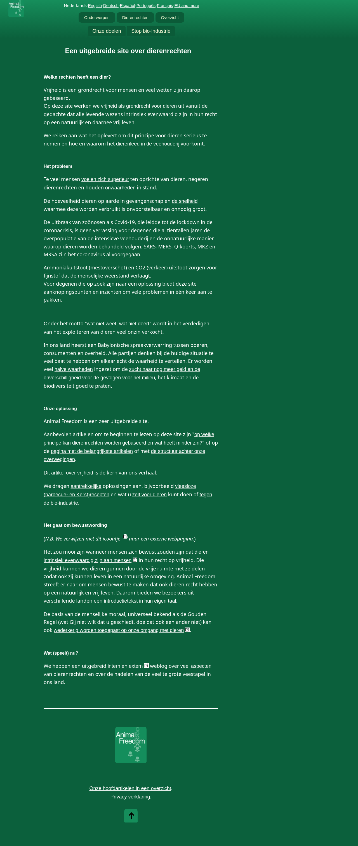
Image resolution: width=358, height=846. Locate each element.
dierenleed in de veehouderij (147, 144)
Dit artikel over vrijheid (68, 473)
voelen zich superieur (105, 179)
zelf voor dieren (149, 494)
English (95, 5)
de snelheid (184, 201)
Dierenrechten (135, 17)
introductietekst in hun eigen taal (140, 601)
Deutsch (111, 5)
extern (136, 666)
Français (165, 5)
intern (114, 666)
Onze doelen (107, 31)
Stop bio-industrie (150, 31)
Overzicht (170, 17)
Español (127, 5)
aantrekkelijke (85, 486)
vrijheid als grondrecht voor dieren (139, 106)
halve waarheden (74, 369)
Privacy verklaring (130, 797)
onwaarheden (120, 188)
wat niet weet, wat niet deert (118, 323)
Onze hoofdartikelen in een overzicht (130, 788)
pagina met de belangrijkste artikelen (92, 451)
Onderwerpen (97, 17)
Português (146, 5)
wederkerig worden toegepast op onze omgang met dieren (119, 630)
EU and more (186, 5)
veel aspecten (195, 666)
